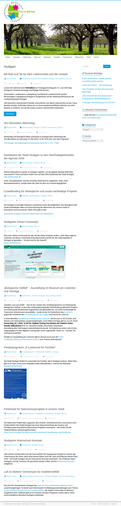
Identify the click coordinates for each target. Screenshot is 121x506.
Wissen (69, 79)
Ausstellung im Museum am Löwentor (34, 318)
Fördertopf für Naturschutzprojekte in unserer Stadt (34, 409)
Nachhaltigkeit (42, 79)
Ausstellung (31, 300)
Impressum (114, 504)
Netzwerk (47, 57)
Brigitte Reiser (11, 79)
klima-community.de (12, 243)
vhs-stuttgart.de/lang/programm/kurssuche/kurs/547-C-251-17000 (31, 143)
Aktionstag (27, 57)
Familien (31, 357)
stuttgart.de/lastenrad (13, 366)
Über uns (37, 57)
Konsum (33, 79)
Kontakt (93, 504)
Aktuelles (16, 57)
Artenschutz (26, 296)
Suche (96, 57)
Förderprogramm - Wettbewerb (33, 352)
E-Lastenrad (26, 357)
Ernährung (26, 79)
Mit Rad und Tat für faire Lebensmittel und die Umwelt (36, 74)
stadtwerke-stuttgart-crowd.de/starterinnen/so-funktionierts (28, 214)
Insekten (35, 296)
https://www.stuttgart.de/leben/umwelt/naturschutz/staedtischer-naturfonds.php (37, 432)
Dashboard (25, 167)
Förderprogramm (24, 418)
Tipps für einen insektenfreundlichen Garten (55, 485)
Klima (24, 226)
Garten (24, 476)
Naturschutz (49, 414)
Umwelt (43, 127)
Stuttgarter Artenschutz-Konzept (23, 440)
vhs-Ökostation (29, 132)
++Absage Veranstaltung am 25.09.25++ (98, 102)
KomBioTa (68, 312)
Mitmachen (79, 57)
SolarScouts (67, 57)
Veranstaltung (61, 79)
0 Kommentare (35, 83)
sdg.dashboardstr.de (12, 177)
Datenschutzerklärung (103, 504)
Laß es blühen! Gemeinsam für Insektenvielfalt (31, 471)
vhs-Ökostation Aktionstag (19, 123)
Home (8, 57)
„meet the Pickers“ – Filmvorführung (97, 85)
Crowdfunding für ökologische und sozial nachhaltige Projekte (40, 191)
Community (21, 231)
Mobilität (48, 352)
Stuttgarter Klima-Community (21, 221)
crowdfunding (22, 200)
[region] (60, 39)
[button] (7, 39)
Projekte (57, 57)
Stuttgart (52, 79)
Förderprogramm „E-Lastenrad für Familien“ (30, 347)
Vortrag (42, 300)
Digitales (25, 196)
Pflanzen (47, 476)
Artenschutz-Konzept (66, 461)
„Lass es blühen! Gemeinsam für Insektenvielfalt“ (24, 490)
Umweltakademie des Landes (36, 314)
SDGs (89, 57)
